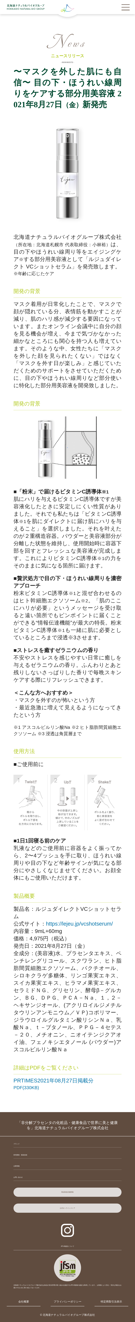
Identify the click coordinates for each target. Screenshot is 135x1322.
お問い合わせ (18, 1177)
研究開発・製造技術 (20, 1155)
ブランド (16, 1144)
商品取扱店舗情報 (67, 1192)
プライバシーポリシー (67, 1301)
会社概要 (23, 1301)
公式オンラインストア (67, 1208)
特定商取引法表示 (111, 1301)
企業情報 (16, 1166)
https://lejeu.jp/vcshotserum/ (79, 924)
